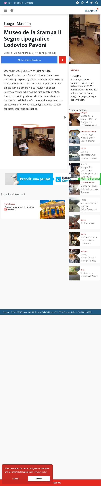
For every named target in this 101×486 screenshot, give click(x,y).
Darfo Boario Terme (88, 131)
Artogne (76, 75)
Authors (29, 3)
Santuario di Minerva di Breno (89, 275)
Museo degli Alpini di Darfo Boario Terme (88, 137)
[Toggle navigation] (6, 10)
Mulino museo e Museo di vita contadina (89, 240)
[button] (8, 3)
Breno (83, 270)
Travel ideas (9, 204)
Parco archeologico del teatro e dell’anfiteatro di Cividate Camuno (89, 206)
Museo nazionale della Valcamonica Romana (90, 189)
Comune (75, 69)
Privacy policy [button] (41, 472)
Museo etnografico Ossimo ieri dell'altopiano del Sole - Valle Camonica (89, 171)
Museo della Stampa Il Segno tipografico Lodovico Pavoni (89, 120)
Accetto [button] (39, 479)
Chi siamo (18, 3)
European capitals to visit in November (19, 208)
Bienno (83, 220)
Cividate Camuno (87, 182)
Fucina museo (88, 223)
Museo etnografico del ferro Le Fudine (88, 257)
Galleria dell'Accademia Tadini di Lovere (88, 154)
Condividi (29, 60)
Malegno (84, 251)
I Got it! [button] (15, 479)
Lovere (83, 148)
